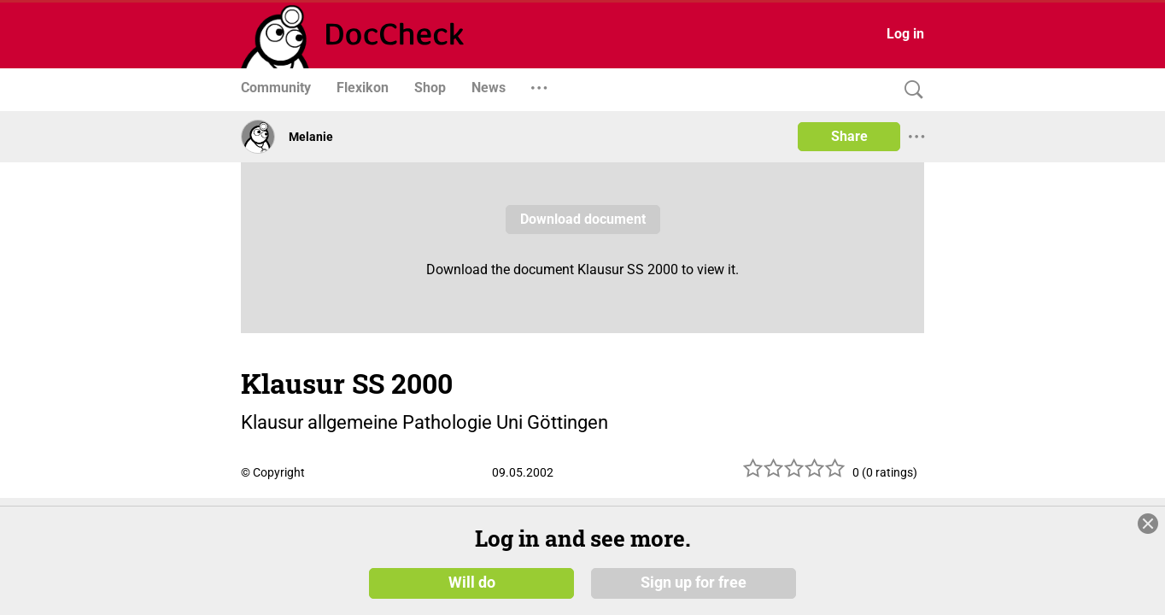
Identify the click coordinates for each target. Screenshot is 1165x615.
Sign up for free (693, 582)
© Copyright (273, 472)
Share (849, 136)
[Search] (909, 90)
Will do (471, 582)
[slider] (794, 474)
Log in (905, 34)
